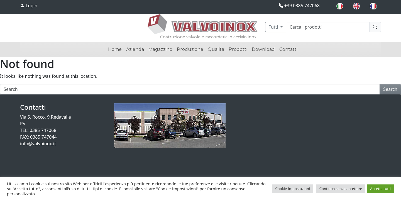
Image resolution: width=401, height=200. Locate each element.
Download (263, 49)
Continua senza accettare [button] (340, 188)
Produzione (190, 49)
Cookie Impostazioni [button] (292, 188)
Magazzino (160, 49)
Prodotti (238, 49)
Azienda (135, 49)
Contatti (288, 49)
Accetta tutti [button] (380, 188)
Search (390, 89)
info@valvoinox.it (38, 144)
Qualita (216, 49)
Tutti (274, 27)
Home (115, 49)
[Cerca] (328, 27)
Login (28, 5)
